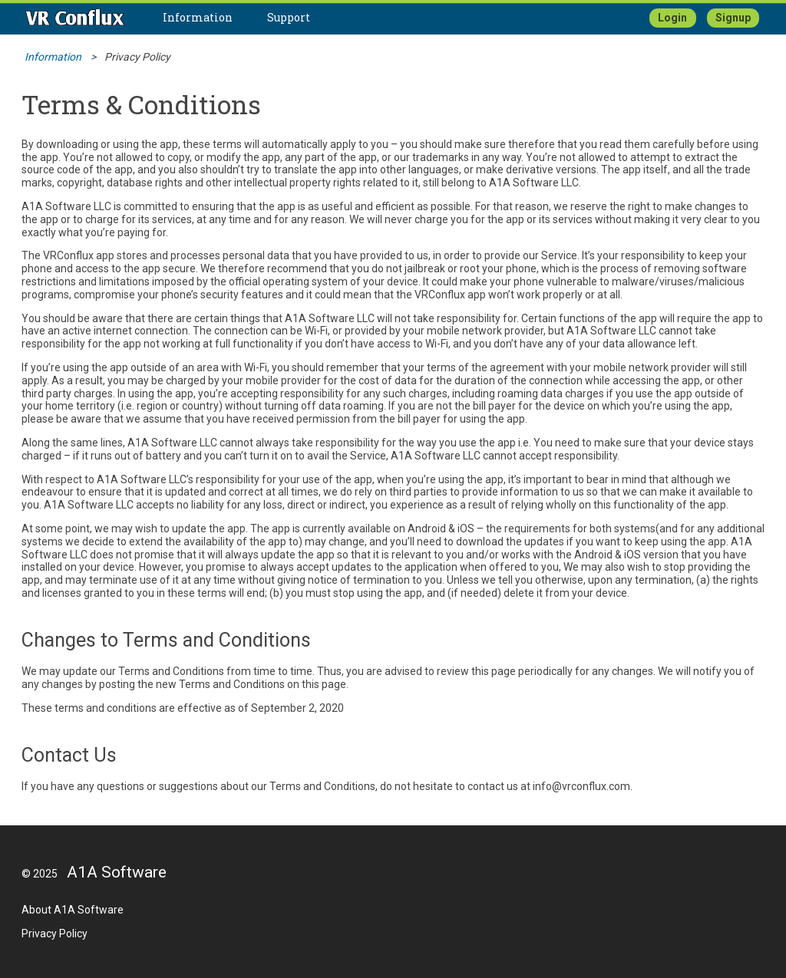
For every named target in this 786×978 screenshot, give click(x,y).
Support (288, 17)
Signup (733, 18)
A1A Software (117, 872)
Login (672, 18)
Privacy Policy (54, 933)
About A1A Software (72, 910)
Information (198, 17)
